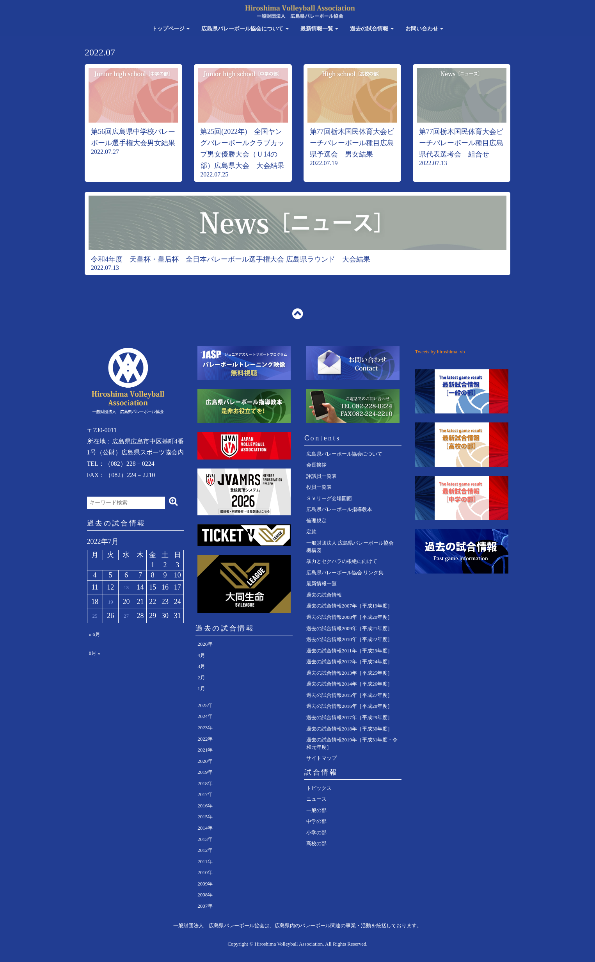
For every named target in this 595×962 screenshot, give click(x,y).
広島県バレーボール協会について (245, 29)
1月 (201, 688)
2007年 (205, 906)
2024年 (205, 716)
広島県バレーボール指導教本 (339, 509)
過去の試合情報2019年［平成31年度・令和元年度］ (352, 743)
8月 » (94, 653)
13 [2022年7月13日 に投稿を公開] (126, 587)
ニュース (316, 799)
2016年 (205, 806)
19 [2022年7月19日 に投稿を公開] (110, 602)
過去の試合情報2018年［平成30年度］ (349, 729)
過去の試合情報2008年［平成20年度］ (349, 617)
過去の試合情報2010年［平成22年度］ (349, 639)
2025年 (205, 705)
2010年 (205, 872)
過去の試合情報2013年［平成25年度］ (349, 673)
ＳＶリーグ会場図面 (329, 498)
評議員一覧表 (321, 476)
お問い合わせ (424, 29)
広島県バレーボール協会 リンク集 (345, 572)
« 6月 (94, 634)
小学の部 (316, 833)
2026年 (205, 644)
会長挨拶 (316, 465)
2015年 (205, 816)
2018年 (205, 783)
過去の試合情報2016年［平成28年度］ (349, 706)
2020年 (205, 761)
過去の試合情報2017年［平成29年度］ (349, 717)
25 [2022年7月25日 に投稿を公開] (95, 616)
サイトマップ (321, 758)
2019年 (205, 772)
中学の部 (316, 821)
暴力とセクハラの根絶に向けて (341, 561)
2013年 (205, 839)
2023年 (205, 727)
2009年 (205, 884)
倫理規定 (316, 521)
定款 (311, 531)
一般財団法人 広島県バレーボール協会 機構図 (350, 546)
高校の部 (316, 843)
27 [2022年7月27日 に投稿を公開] (126, 616)
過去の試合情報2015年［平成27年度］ (349, 695)
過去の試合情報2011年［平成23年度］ (349, 651)
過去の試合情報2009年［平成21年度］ (349, 628)
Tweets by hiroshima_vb (440, 352)
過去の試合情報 (372, 29)
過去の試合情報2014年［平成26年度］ (349, 684)
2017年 (205, 794)
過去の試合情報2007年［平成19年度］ (349, 606)
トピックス (319, 788)
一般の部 (316, 810)
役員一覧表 (319, 487)
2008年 (205, 895)
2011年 (205, 861)
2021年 (205, 750)
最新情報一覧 (319, 29)
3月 (201, 666)
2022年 (205, 739)
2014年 (205, 828)
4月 (201, 655)
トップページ (171, 29)
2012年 (205, 850)
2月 (201, 678)
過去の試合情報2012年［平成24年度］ (349, 661)
